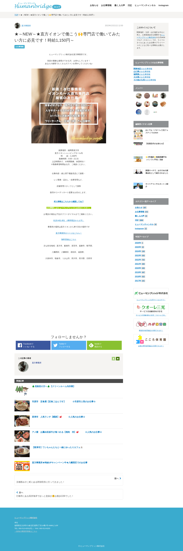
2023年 (138, 255)
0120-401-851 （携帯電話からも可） (68, 220)
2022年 (138, 260)
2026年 (138, 243)
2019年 (138, 272)
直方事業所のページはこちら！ (69, 233)
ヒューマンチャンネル (145, 5)
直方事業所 (26, 26)
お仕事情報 (106, 5)
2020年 (138, 268)
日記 (130, 5)
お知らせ (94, 5)
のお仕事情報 (143, 69)
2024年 (138, 251)
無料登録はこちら (68, 239)
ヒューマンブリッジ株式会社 (25, 518)
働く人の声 (119, 5)
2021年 (138, 264)
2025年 (138, 247)
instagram (163, 5)
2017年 (138, 281)
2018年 (138, 276)
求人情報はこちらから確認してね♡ (69, 202)
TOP (16, 15)
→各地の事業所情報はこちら (25, 531)
